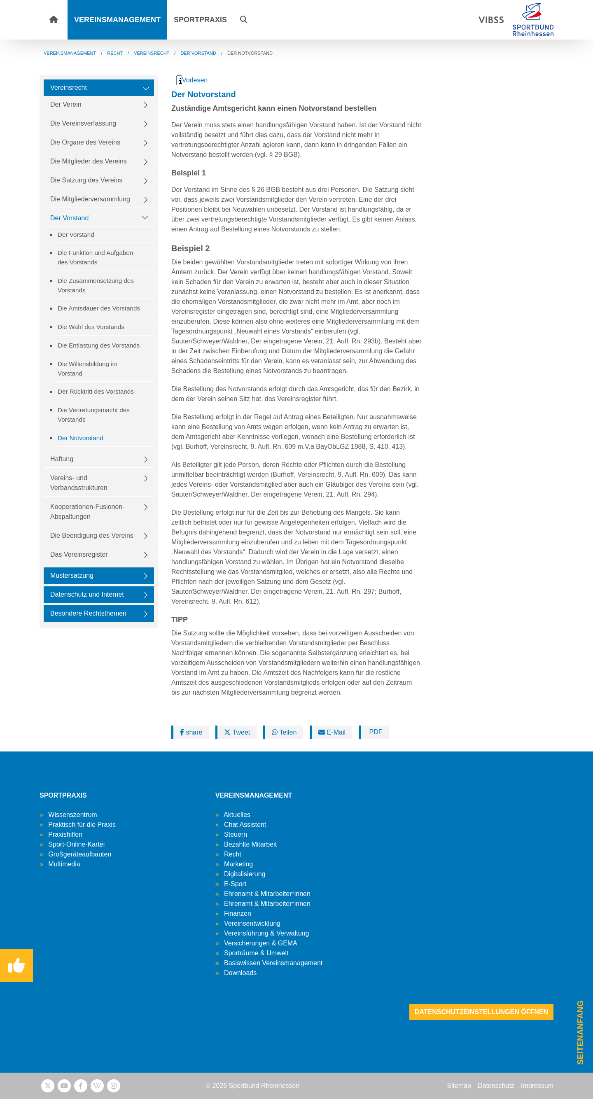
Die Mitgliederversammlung (90, 199)
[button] (243, 20)
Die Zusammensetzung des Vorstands (96, 285)
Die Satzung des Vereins (86, 180)
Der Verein (66, 104)
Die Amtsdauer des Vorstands (99, 308)
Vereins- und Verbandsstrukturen (78, 482)
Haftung (61, 458)
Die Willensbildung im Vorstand (87, 368)
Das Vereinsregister (79, 554)
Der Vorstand (69, 218)
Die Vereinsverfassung (83, 123)
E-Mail (332, 732)
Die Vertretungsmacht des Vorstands (94, 414)
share (191, 732)
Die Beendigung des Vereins (91, 535)
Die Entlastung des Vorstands (99, 345)
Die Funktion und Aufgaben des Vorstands (95, 257)
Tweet (237, 732)
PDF (374, 731)
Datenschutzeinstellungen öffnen (481, 1011)
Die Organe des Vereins (85, 142)
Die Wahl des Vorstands (91, 326)
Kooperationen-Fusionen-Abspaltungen (87, 511)
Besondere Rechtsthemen (88, 613)
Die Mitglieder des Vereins (88, 161)
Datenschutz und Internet (87, 594)
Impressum (537, 1085)
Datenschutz (496, 1085)
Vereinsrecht (68, 87)
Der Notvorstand (80, 437)
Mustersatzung (71, 575)
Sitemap (459, 1085)
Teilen (284, 732)
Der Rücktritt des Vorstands (96, 391)
